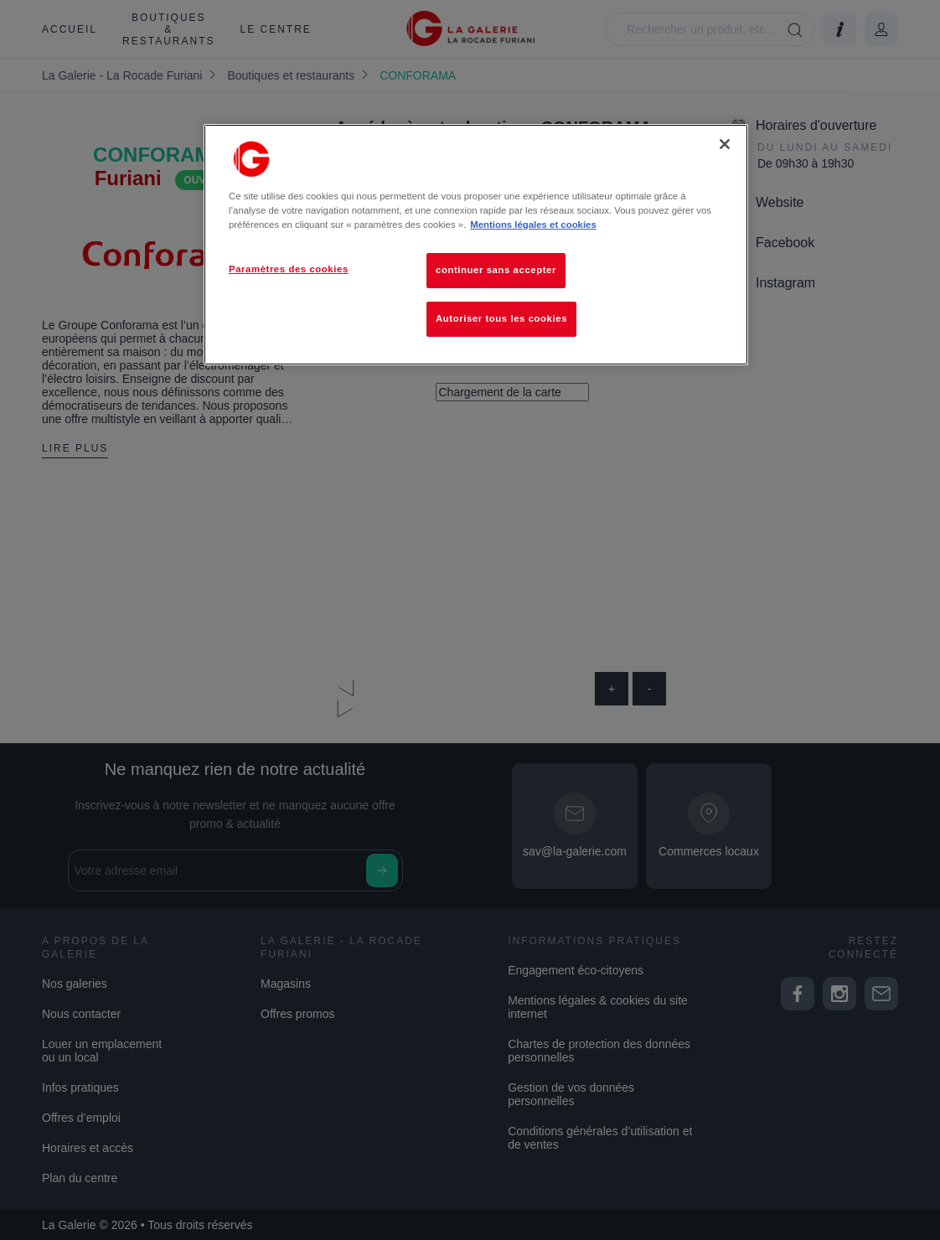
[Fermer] (724, 144)
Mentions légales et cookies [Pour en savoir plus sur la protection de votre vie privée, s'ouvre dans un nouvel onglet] (533, 225)
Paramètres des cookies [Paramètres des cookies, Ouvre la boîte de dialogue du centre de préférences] (289, 269)
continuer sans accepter (496, 270)
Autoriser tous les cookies (501, 318)
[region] (476, 244)
